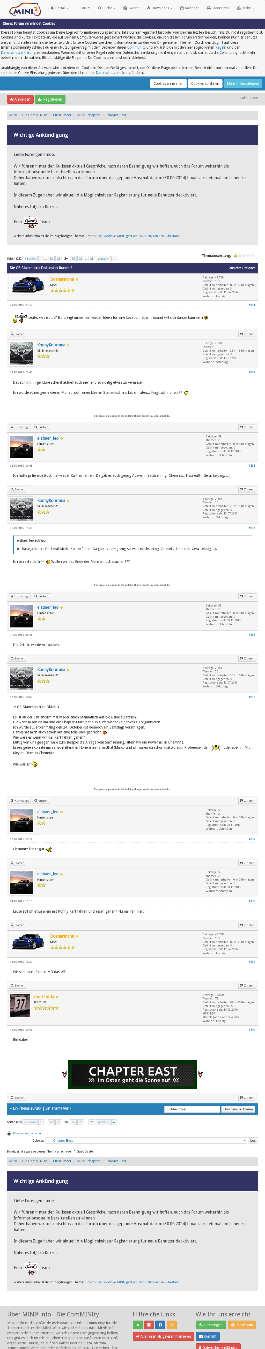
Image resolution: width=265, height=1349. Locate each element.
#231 (252, 305)
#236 (252, 697)
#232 (252, 372)
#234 (252, 528)
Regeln (220, 47)
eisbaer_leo (47, 438)
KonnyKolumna (51, 345)
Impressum (242, 1325)
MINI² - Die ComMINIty (28, 115)
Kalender (189, 8)
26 (80, 258)
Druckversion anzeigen (28, 1133)
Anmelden (20, 99)
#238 (252, 901)
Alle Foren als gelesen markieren (163, 1336)
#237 (252, 839)
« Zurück (30, 258)
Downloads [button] (160, 8)
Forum (83, 8)
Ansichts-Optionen (242, 268)
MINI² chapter (88, 115)
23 (58, 258)
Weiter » (103, 258)
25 (73, 258)
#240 (252, 1030)
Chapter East (116, 115)
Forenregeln (211, 1325)
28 (91, 258)
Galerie (131, 8)
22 (51, 258)
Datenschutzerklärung (18, 52)
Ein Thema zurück (27, 1108)
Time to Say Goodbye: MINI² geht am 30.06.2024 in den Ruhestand (132, 236)
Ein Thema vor (56, 1108)
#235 (252, 634)
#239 (252, 962)
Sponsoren (218, 8)
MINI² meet (62, 115)
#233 (252, 465)
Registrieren (50, 99)
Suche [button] (107, 8)
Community (136, 47)
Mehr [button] (245, 8)
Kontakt (207, 1336)
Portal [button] (59, 8)
